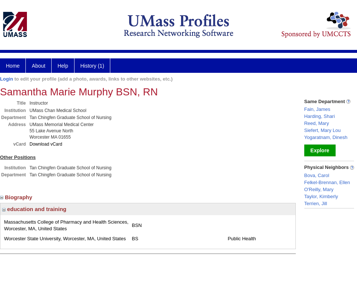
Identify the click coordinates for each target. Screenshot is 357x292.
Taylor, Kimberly (321, 196)
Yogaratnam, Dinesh (325, 137)
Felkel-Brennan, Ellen (327, 182)
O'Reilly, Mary (319, 189)
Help (63, 66)
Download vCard (46, 144)
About (38, 66)
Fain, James (317, 109)
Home (13, 66)
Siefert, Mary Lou (322, 130)
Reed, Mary (316, 123)
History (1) (92, 66)
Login (6, 79)
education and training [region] (34, 209)
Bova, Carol (316, 175)
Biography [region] (17, 197)
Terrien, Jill (315, 203)
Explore (320, 150)
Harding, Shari (319, 116)
